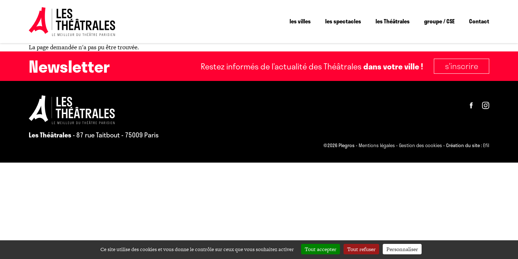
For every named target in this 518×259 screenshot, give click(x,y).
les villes (300, 21)
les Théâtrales (393, 21)
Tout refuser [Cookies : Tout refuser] (361, 249)
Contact (479, 21)
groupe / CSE (439, 21)
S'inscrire (461, 66)
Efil (486, 146)
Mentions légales (377, 146)
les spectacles (343, 21)
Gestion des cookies (420, 146)
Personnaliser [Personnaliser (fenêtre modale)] (402, 249)
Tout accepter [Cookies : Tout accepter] (320, 249)
